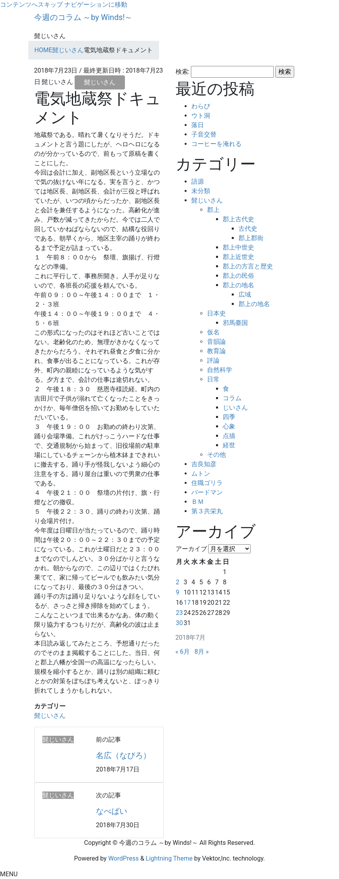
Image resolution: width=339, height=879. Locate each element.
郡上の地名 (238, 285)
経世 (229, 445)
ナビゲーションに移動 (95, 4)
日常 (213, 379)
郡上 (213, 209)
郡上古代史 (238, 219)
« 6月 (183, 651)
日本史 (216, 313)
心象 (229, 426)
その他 (216, 454)
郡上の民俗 (238, 275)
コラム (232, 398)
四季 (229, 417)
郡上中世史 (238, 247)
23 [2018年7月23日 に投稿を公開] (179, 612)
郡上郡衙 (251, 238)
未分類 (200, 191)
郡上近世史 (238, 257)
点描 (229, 436)
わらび (200, 106)
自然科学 (219, 370)
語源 (197, 181)
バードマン (207, 492)
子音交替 (203, 134)
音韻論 (216, 341)
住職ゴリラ (207, 483)
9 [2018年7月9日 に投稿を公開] (178, 592)
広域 (244, 294)
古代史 (247, 228)
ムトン (200, 473)
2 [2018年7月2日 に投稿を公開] (178, 582)
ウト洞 (200, 115)
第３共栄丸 (207, 511)
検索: (183, 71)
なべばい (111, 811)
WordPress (123, 858)
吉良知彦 (203, 464)
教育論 (216, 351)
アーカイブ (191, 549)
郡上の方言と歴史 (248, 266)
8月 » (201, 651)
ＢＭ (197, 501)
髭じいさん (99, 82)
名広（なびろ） (123, 755)
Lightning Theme (169, 858)
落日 (197, 125)
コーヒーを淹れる (216, 144)
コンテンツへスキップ (31, 4)
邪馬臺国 (235, 322)
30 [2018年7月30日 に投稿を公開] (179, 623)
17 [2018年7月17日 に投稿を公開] (187, 602)
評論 (213, 360)
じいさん (235, 407)
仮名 (213, 332)
